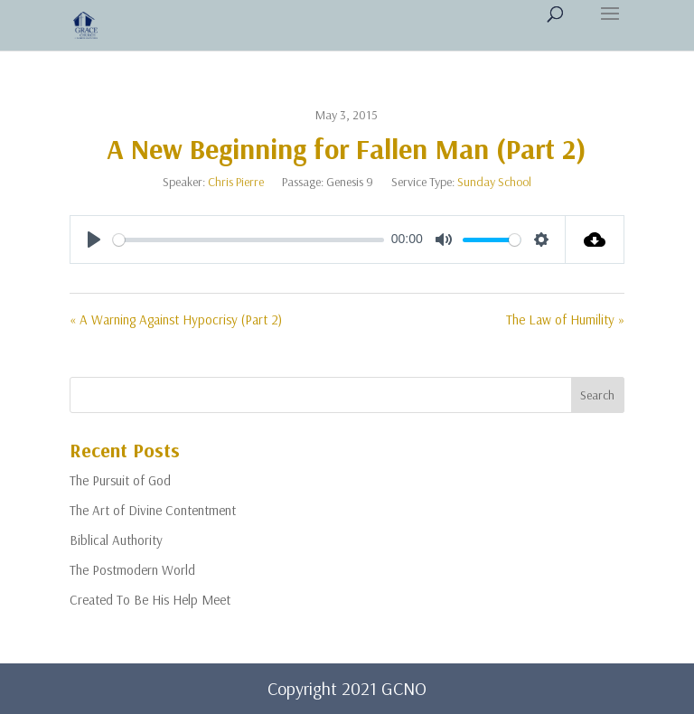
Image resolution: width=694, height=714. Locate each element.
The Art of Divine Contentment (153, 510)
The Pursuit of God (120, 480)
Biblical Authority (116, 540)
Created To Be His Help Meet (150, 599)
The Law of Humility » (565, 319)
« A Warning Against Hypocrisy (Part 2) (176, 319)
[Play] (94, 239)
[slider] (248, 240)
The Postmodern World (132, 569)
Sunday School (494, 182)
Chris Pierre (236, 182)
